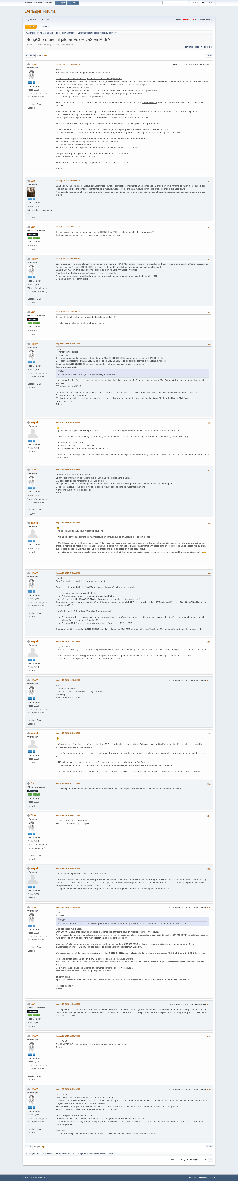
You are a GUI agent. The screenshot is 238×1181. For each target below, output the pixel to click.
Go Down (30, 55)
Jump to (171, 1159)
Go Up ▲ (211, 1178)
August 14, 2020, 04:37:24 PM (68, 783)
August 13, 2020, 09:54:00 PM (68, 422)
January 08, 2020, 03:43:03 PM (68, 64)
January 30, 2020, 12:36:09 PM (68, 312)
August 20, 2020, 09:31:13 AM (68, 1089)
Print (209, 55)
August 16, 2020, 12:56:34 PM (68, 1036)
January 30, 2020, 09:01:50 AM (68, 259)
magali (34, 422)
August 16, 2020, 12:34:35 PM (68, 1004)
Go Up (28, 1147)
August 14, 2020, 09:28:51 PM (68, 868)
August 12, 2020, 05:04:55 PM (68, 344)
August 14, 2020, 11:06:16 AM (68, 641)
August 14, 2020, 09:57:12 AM (68, 573)
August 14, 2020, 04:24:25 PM (68, 733)
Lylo (32, 180)
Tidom (34, 64)
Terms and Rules (200, 1178)
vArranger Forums (40, 11)
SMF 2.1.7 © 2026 (30, 1178)
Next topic (206, 47)
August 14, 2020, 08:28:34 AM (68, 523)
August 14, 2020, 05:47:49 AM (68, 469)
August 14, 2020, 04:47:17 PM (68, 815)
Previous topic (191, 47)
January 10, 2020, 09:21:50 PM (68, 181)
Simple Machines (44, 1178)
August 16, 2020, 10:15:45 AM (68, 907)
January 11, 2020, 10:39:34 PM (68, 227)
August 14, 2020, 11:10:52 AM (68, 680)
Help (190, 1178)
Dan (32, 226)
